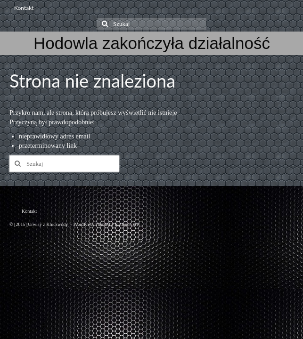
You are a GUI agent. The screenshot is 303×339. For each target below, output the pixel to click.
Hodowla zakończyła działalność (151, 43)
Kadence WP (127, 224)
